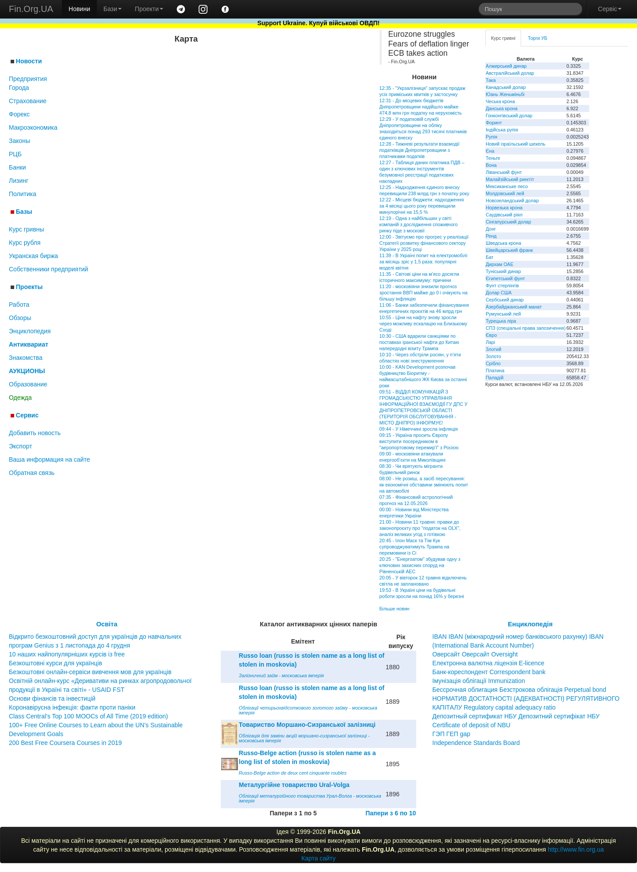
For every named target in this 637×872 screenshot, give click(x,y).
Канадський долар (506, 87)
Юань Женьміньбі (505, 94)
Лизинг (18, 180)
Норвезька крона (504, 207)
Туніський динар (503, 271)
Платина (495, 370)
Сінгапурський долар (508, 221)
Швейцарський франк (509, 250)
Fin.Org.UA (31, 9)
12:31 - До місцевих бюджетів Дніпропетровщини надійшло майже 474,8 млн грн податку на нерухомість (421, 107)
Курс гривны (26, 229)
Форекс (19, 114)
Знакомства (25, 357)
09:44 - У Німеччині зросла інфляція (419, 429)
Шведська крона (503, 243)
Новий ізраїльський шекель (515, 144)
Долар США (499, 292)
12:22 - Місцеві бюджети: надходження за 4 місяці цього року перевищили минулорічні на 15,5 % (422, 206)
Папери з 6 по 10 (390, 813)
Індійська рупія (502, 129)
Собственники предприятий (48, 269)
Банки (17, 167)
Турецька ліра (501, 321)
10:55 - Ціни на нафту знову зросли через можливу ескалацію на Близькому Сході (423, 323)
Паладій (494, 377)
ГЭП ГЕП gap (451, 733)
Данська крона (502, 108)
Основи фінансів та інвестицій (52, 698)
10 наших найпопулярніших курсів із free (67, 654)
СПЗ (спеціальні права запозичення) (526, 328)
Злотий (493, 349)
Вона (491, 165)
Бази (113, 8)
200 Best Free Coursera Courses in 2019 (65, 742)
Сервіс (610, 8)
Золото (493, 356)
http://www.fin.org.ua (576, 849)
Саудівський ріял (504, 214)
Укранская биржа (33, 255)
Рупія (491, 136)
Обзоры (20, 317)
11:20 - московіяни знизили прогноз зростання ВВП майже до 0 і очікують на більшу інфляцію (424, 292)
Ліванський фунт (504, 172)
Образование (28, 384)
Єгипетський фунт (505, 278)
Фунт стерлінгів (502, 285)
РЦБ (15, 154)
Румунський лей (503, 313)
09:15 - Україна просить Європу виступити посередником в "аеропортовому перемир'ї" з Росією (419, 441)
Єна (490, 151)
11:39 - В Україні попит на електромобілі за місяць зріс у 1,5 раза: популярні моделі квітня (424, 261)
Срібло (493, 363)
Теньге (493, 158)
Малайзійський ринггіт (510, 179)
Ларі (490, 342)
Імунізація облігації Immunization (478, 680)
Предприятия (28, 78)
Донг (491, 229)
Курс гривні (503, 38)
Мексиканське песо (507, 186)
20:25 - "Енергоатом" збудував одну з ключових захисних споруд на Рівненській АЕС (420, 565)
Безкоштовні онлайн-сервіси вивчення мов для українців (90, 671)
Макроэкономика (33, 127)
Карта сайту (318, 858)
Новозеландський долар (512, 200)
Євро (491, 335)
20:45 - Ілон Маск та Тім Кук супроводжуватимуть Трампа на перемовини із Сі (414, 547)
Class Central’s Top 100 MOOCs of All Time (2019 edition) (88, 716)
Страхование (27, 100)
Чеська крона (500, 101)
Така (491, 80)
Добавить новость (35, 432)
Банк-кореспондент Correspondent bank (488, 671)
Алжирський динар (506, 66)
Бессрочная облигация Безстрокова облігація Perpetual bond (519, 689)
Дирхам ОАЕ (500, 264)
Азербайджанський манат (514, 306)
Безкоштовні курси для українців (55, 663)
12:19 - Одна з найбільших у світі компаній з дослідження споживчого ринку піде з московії (419, 224)
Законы (19, 140)
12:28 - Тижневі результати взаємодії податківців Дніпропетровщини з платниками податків (420, 150)
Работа (19, 304)
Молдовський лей (505, 193)
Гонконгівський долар (509, 115)
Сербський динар (505, 299)
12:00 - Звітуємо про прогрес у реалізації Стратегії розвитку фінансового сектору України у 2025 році (424, 243)
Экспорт (20, 446)
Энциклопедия (30, 331)
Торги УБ (537, 38)
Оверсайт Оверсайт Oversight (475, 654)
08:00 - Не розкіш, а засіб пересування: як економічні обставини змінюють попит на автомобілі (424, 485)
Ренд (491, 236)
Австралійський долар (510, 73)
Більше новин (395, 608)
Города (19, 87)
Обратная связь (31, 472)
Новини (79, 8)
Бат (490, 257)
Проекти (149, 8)
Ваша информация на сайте (49, 459)
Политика (22, 193)
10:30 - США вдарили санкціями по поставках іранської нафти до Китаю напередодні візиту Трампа (419, 342)
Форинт (494, 122)
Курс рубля (25, 242)
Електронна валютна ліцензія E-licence (488, 663)
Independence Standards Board (476, 742)
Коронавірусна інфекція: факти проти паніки (72, 707)
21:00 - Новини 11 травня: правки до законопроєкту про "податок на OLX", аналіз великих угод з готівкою (420, 528)
